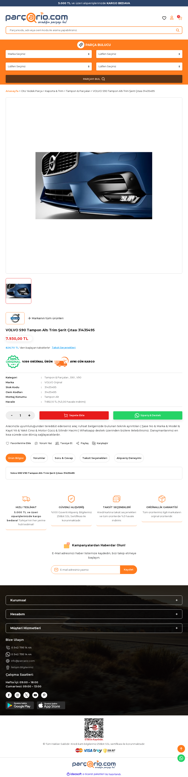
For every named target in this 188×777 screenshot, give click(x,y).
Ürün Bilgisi (16, 457)
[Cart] (180, 18)
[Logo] (37, 18)
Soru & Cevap (64, 457)
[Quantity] (20, 415)
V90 (79, 377)
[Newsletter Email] (94, 570)
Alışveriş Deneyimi (129, 457)
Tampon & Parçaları (57, 377)
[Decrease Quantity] (9, 415)
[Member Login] (172, 18)
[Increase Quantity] (31, 415)
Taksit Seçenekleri (64, 347)
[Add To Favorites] (19, 443)
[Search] (94, 30)
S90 (72, 377)
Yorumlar (39, 457)
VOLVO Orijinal (54, 382)
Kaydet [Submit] (128, 569)
